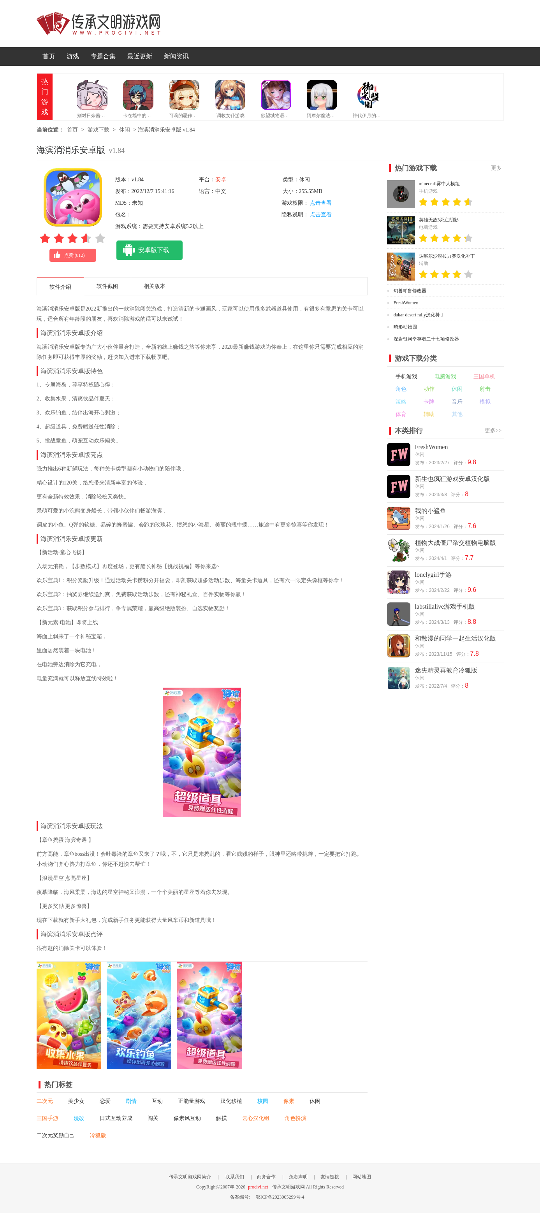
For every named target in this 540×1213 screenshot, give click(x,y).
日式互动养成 (116, 1118)
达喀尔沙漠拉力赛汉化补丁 (447, 256)
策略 (401, 402)
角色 (401, 389)
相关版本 (154, 286)
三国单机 (484, 376)
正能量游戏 (191, 1101)
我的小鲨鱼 (430, 510)
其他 (457, 414)
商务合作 (266, 1177)
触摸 (221, 1118)
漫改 (79, 1118)
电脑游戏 (445, 376)
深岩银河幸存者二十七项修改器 (426, 339)
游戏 (73, 56)
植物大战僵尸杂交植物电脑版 (455, 542)
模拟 (485, 402)
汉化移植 (231, 1101)
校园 (262, 1101)
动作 (429, 389)
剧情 (131, 1101)
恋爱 (105, 1101)
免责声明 (298, 1177)
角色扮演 (295, 1118)
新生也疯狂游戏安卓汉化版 (452, 479)
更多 (496, 168)
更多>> (493, 431)
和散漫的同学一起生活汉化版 (455, 638)
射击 (485, 389)
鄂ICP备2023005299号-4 (280, 1197)
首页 (48, 56)
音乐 (457, 402)
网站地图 (361, 1177)
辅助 (429, 414)
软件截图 (107, 286)
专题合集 (103, 56)
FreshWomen (406, 302)
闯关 (153, 1118)
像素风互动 (187, 1118)
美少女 (76, 1101)
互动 (157, 1101)
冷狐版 (98, 1135)
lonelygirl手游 (433, 574)
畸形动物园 (405, 327)
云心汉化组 (255, 1118)
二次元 (45, 1101)
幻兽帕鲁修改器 (410, 290)
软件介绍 (60, 287)
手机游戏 (406, 376)
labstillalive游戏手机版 (445, 606)
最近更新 (139, 56)
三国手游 (47, 1118)
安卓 (220, 180)
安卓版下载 (142, 250)
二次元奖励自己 (56, 1135)
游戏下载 (98, 130)
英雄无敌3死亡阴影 (439, 220)
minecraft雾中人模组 (439, 183)
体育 (401, 414)
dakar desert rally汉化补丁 (419, 315)
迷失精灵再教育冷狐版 (446, 670)
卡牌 (429, 402)
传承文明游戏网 (98, 23)
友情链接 (329, 1177)
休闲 (124, 130)
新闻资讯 (176, 56)
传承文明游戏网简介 (190, 1177)
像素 (288, 1101)
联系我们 (234, 1177)
